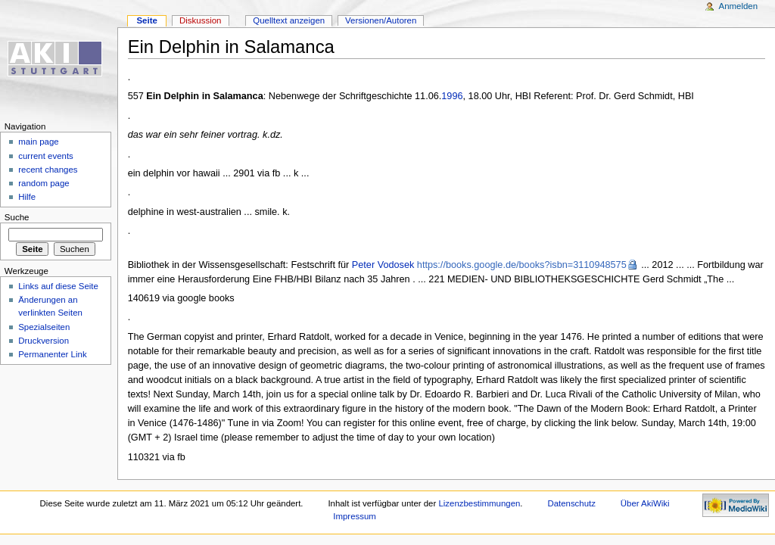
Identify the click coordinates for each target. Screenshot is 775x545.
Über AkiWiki (645, 503)
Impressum (354, 516)
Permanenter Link (52, 354)
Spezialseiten (44, 327)
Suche (17, 217)
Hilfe (27, 196)
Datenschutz (571, 503)
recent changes (47, 169)
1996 (451, 96)
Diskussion (200, 20)
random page (44, 183)
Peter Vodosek (383, 265)
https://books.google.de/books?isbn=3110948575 (522, 265)
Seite (146, 20)
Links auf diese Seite (58, 286)
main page (38, 141)
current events (45, 155)
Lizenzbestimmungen (479, 503)
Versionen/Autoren (380, 20)
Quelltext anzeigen (289, 20)
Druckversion (43, 340)
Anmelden (738, 6)
